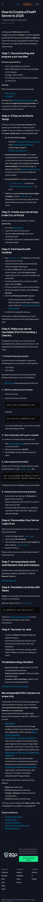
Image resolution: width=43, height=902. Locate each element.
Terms (18, 879)
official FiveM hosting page (23, 100)
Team (4, 889)
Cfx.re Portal (18, 228)
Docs (3, 882)
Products (5, 872)
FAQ (3, 879)
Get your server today (28, 859)
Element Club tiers (9, 580)
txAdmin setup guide (13, 817)
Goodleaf (9, 96)
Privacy (19, 882)
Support (19, 872)
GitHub (34, 879)
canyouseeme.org (16, 443)
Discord (34, 872)
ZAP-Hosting (10, 93)
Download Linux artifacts (23, 144)
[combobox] (38, 4)
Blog (3, 886)
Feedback (19, 876)
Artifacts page (11, 820)
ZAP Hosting (9, 383)
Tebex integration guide (19, 617)
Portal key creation (12, 823)
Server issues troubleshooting (17, 825)
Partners (4, 876)
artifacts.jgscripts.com (17, 150)
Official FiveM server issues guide (15, 686)
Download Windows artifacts (28, 142)
